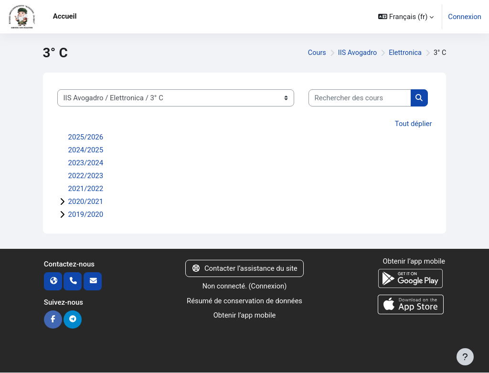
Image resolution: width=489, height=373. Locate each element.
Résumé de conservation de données (244, 300)
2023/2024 (86, 162)
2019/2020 (86, 214)
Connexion (464, 16)
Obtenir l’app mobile (244, 314)
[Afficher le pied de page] (465, 356)
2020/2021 (86, 201)
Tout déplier (413, 123)
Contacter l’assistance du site (244, 268)
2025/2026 (86, 136)
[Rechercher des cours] (359, 98)
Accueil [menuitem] (65, 16)
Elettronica (404, 53)
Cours (314, 53)
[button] (405, 16)
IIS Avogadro (355, 53)
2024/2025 (86, 149)
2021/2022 (86, 188)
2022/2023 (86, 175)
